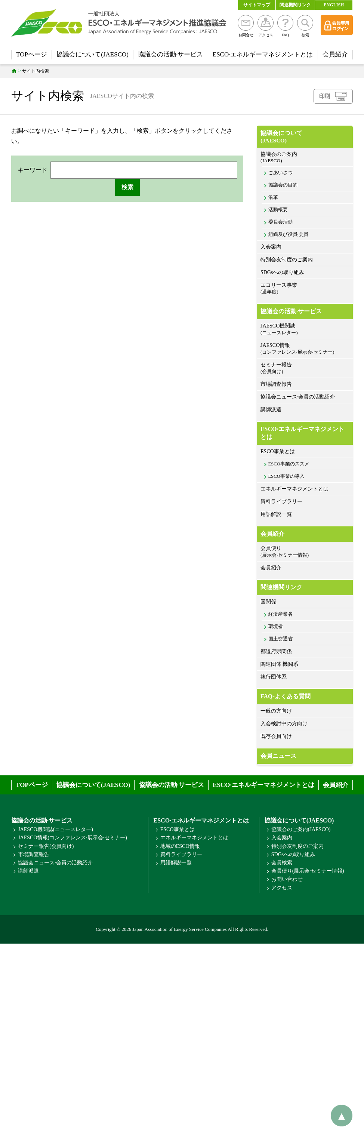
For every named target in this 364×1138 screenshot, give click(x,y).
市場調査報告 (276, 384)
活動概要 (278, 209)
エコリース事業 (304, 288)
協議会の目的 (282, 185)
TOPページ (31, 54)
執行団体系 (273, 677)
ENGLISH (334, 4)
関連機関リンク (295, 4)
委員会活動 (280, 222)
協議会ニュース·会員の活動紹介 (297, 397)
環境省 (275, 626)
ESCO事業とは (277, 451)
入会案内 (270, 247)
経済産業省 (280, 614)
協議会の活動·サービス (170, 54)
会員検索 (281, 862)
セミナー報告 (304, 368)
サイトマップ (256, 4)
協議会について (304, 137)
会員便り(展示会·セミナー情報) (307, 871)
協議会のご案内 (304, 157)
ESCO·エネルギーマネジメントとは (263, 54)
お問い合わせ (287, 879)
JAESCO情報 (304, 349)
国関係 (268, 602)
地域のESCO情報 (180, 846)
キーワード (32, 170)
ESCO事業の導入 (286, 476)
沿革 (273, 197)
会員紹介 (335, 54)
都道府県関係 (276, 651)
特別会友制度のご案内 (286, 259)
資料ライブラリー (281, 501)
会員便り (304, 552)
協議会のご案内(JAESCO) (301, 829)
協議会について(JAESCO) (92, 54)
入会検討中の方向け (284, 723)
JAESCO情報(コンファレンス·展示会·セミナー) (72, 837)
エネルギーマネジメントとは (294, 489)
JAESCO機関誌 (304, 329)
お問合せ (246, 26)
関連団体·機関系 (279, 664)
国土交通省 (280, 639)
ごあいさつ (280, 172)
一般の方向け (276, 711)
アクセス (265, 26)
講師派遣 (270, 409)
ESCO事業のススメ (288, 464)
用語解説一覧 (276, 514)
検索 (305, 26)
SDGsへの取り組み (282, 272)
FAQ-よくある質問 (285, 696)
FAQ (285, 26)
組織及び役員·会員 (288, 234)
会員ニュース (278, 756)
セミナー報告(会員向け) (46, 846)
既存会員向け (276, 736)
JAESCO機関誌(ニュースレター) (55, 829)
